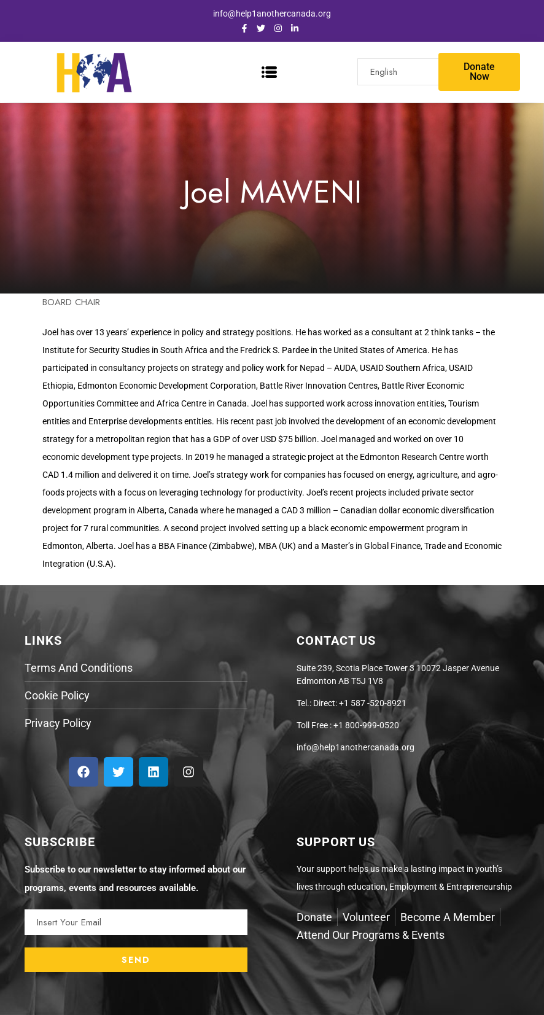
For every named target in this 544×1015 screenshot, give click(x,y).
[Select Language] (408, 71)
